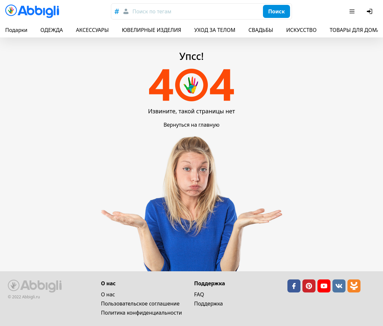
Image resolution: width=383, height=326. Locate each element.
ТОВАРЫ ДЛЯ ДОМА (354, 30)
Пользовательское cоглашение (140, 303)
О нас (108, 294)
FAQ (199, 294)
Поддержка (208, 303)
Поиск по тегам (151, 11)
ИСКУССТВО (301, 30)
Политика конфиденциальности (141, 312)
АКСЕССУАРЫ (92, 30)
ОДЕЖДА (51, 30)
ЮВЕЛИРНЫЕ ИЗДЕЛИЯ (151, 30)
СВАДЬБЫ (261, 30)
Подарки (16, 30)
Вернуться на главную (191, 124)
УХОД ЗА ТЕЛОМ (215, 30)
